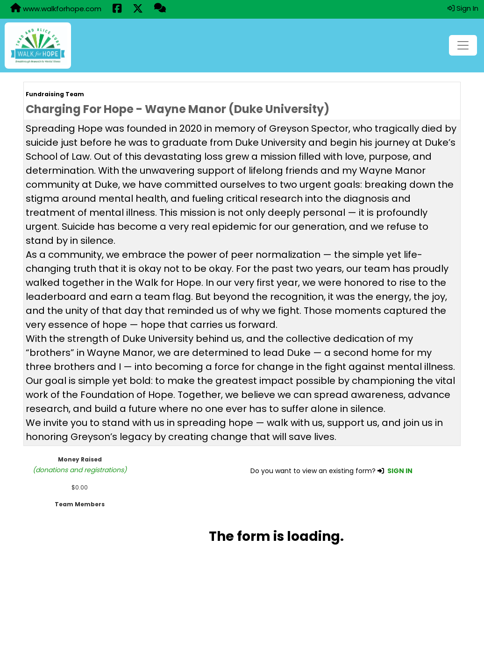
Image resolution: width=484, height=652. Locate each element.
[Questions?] (160, 8)
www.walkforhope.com (55, 8)
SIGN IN (400, 470)
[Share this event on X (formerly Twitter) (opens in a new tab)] (138, 9)
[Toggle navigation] (463, 45)
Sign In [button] (463, 8)
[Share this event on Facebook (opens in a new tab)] (117, 9)
